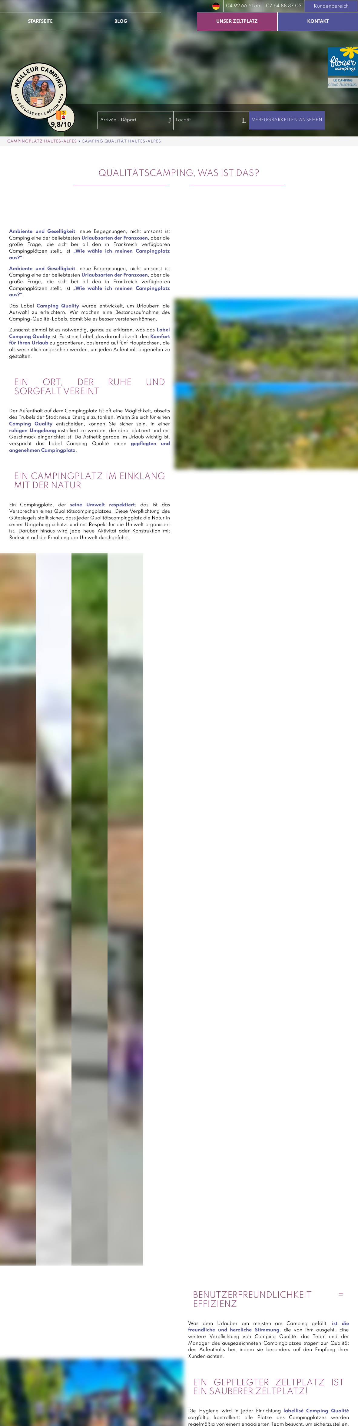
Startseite (40, 21)
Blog (120, 21)
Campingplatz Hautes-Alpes (42, 141)
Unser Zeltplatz (237, 21)
